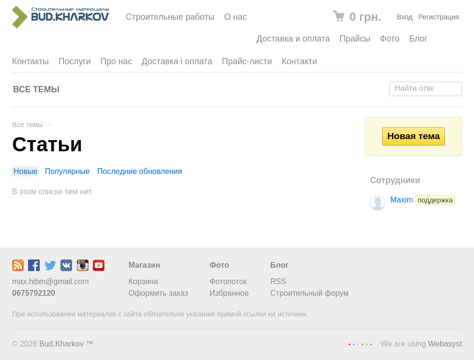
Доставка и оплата (293, 38)
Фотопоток (228, 281)
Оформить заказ (158, 293)
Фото (390, 38)
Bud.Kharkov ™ (66, 344)
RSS (278, 281)
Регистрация (438, 17)
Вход (405, 17)
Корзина (143, 281)
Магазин (145, 265)
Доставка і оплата (177, 61)
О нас (235, 17)
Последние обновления (139, 171)
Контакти (299, 61)
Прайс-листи (247, 61)
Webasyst (445, 344)
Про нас (116, 61)
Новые (25, 171)
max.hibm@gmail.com (50, 281)
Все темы (36, 89)
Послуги (75, 61)
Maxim (422, 200)
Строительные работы (170, 17)
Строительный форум (309, 293)
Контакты (30, 61)
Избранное (229, 293)
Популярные (67, 171)
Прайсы (355, 38)
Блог (418, 38)
